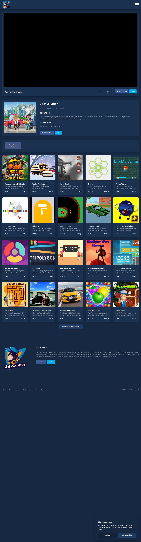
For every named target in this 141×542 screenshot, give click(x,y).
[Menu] (137, 4)
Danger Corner (65, 226)
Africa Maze (9, 311)
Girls (24, 191)
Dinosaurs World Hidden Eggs (16, 184)
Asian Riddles (65, 184)
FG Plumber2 (120, 311)
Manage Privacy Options (37, 457)
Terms (5, 457)
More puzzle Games (70, 327)
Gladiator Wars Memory (97, 268)
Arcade (134, 234)
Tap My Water (121, 184)
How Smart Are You (67, 268)
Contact (25, 457)
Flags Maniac (10, 226)
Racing (78, 234)
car (56, 108)
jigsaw (62, 108)
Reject (107, 535)
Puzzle (42, 108)
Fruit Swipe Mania (94, 311)
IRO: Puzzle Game (11, 268)
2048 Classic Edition (123, 268)
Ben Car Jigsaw (93, 226)
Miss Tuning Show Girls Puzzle (43, 311)
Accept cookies (127, 535)
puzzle (50, 108)
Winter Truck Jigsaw (40, 184)
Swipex (90, 184)
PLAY (6, 191)
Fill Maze (35, 226)
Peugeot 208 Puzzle (67, 311)
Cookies (18, 457)
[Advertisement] (70, 364)
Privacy (11, 457)
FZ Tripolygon (37, 268)
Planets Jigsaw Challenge (125, 226)
